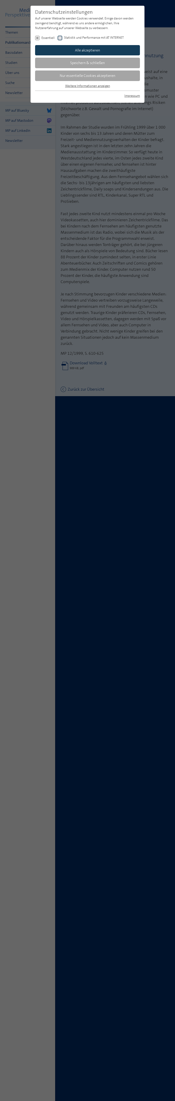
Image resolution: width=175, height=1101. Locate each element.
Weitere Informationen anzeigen (87, 86)
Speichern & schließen (87, 62)
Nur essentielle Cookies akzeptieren (87, 75)
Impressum (132, 96)
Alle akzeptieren (87, 50)
